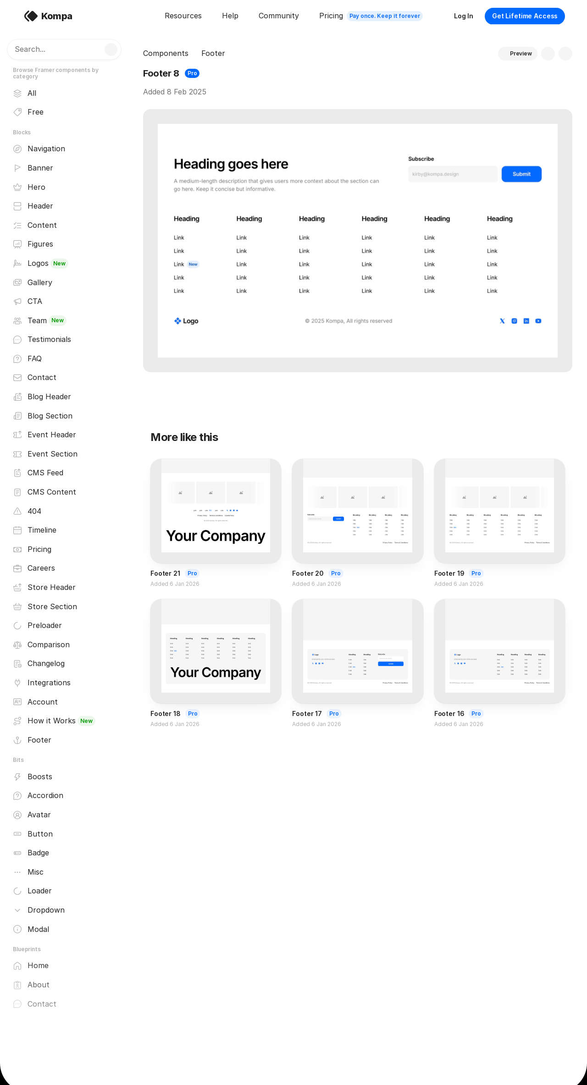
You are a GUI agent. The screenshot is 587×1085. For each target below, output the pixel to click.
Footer (213, 53)
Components (165, 53)
